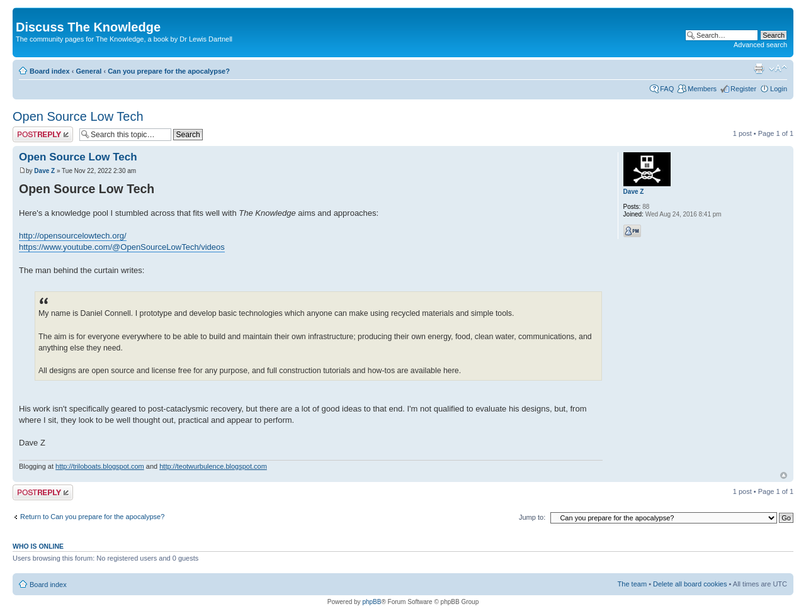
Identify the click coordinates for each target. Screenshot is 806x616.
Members (702, 88)
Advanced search (760, 44)
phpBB (371, 601)
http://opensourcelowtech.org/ (73, 235)
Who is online (38, 546)
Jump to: (532, 517)
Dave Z (44, 170)
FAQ (667, 88)
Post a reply (43, 134)
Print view (759, 68)
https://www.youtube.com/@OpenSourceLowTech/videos (122, 247)
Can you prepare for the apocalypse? (169, 71)
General (88, 71)
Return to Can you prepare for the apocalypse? (92, 516)
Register (743, 88)
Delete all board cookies (690, 584)
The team (632, 584)
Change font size (778, 68)
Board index (50, 71)
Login (778, 88)
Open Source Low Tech (78, 116)
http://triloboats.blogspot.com (99, 466)
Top (783, 475)
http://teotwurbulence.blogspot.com (213, 466)
